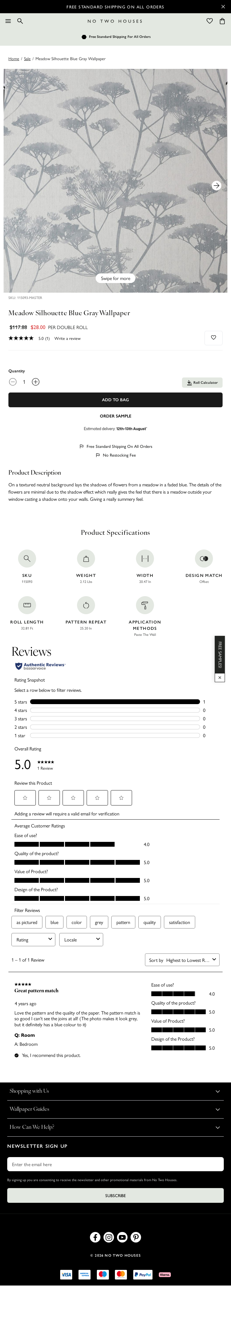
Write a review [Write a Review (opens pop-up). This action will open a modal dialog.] (67, 338)
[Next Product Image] (216, 185)
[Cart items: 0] (222, 21)
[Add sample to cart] (115, 415)
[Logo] (115, 21)
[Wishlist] (210, 21)
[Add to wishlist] (214, 337)
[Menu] (8, 21)
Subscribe (115, 1195)
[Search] (20, 21)
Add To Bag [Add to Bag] (115, 399)
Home (13, 58)
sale (27, 58)
